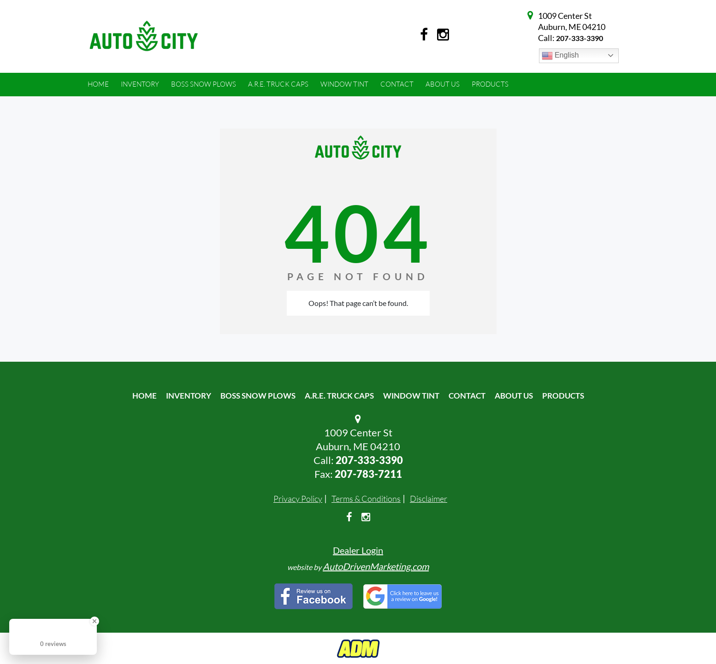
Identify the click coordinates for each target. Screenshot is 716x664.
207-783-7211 (368, 474)
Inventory (188, 395)
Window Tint (411, 395)
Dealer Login (358, 550)
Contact (467, 395)
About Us (514, 395)
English (560, 55)
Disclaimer (428, 499)
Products (563, 395)
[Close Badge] (94, 621)
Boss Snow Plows (258, 395)
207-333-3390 (579, 38)
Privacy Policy (297, 499)
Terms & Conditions (366, 499)
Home (144, 395)
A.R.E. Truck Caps (339, 395)
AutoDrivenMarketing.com (376, 566)
